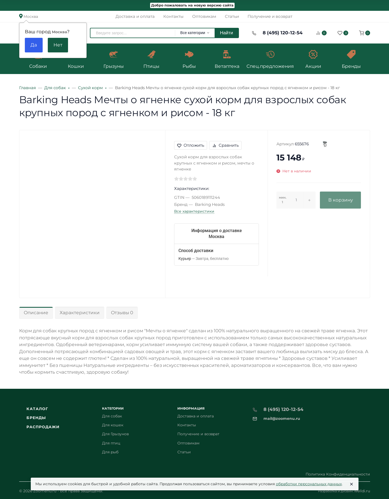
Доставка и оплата (195, 416)
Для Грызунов (115, 434)
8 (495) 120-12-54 (283, 32)
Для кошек (112, 425)
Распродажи (42, 427)
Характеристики (80, 312)
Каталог (37, 409)
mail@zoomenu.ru (281, 418)
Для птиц (111, 443)
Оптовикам (188, 443)
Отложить (190, 145)
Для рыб (110, 452)
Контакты (186, 425)
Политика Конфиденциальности (338, 474)
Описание (36, 312)
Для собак (112, 416)
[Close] (351, 484)
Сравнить (225, 145)
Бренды (36, 418)
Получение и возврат (198, 434)
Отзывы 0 (122, 312)
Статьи (184, 452)
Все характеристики (194, 211)
